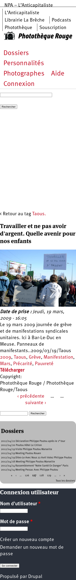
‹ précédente (30, 396)
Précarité (22, 363)
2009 (5, 357)
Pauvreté (44, 363)
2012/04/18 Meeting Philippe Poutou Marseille (28, 461)
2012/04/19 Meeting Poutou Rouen (21, 453)
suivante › (35, 402)
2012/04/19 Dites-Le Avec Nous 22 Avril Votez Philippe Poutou (36, 457)
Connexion (19, 84)
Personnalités (23, 63)
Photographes (23, 73)
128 (42, 475)
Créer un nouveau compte (27, 539)
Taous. (39, 214)
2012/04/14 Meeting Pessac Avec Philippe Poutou (29, 470)
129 (49, 475)
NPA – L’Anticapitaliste (28, 5)
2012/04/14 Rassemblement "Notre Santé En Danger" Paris (34, 465)
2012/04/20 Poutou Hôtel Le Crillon (21, 445)
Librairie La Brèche (25, 20)
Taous (20, 357)
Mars (5, 363)
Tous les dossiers (65, 480)
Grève (35, 357)
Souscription (52, 27)
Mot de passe (16, 521)
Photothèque (18, 27)
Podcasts (61, 20)
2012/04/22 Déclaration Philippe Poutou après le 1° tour (33, 441)
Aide (57, 73)
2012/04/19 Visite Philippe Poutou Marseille (26, 449)
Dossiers (16, 53)
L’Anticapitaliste (22, 13)
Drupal (35, 576)
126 (27, 475)
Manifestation (58, 357)
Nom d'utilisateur (20, 504)
